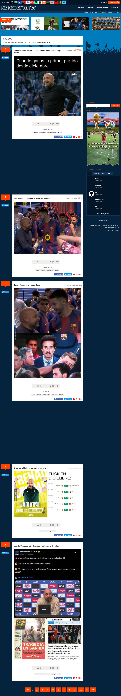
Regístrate (102, 2)
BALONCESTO (94, 12)
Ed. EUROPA (107, 230)
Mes (103, 173)
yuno (81, 284)
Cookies (110, 225)
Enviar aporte (102, 8)
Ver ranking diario (103, 213)
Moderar (114, 8)
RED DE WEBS (5, 2)
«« (27, 689)
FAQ (114, 225)
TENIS (110, 12)
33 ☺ (39, 386)
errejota (80, 466)
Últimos (81, 8)
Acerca (92, 225)
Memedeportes (103, 220)
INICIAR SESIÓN (114, 2)
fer (81, 544)
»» (93, 689)
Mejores (90, 8)
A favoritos (57, 124)
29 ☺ (39, 668)
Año (109, 173)
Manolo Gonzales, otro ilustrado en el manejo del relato (36, 546)
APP (118, 225)
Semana (96, 173)
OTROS (116, 12)
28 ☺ (39, 124)
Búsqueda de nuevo (43, 42)
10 (80, 689)
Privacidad (104, 225)
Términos (97, 225)
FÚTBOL (85, 12)
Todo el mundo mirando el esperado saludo (31, 198)
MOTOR (103, 12)
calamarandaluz (78, 49)
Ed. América (115, 230)
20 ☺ (39, 261)
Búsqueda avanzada (91, 107)
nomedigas (79, 197)
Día (89, 173)
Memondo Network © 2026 (111, 228)
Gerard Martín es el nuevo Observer (28, 285)
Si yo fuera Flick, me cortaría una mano (30, 468)
